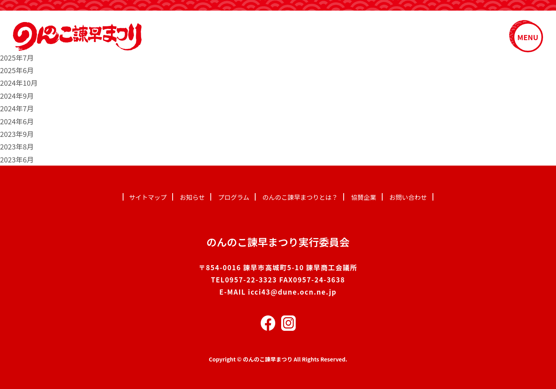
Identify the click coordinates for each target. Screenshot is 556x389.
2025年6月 (17, 70)
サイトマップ (148, 197)
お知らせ (192, 197)
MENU (527, 37)
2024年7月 (17, 108)
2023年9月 (17, 134)
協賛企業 (363, 197)
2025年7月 (17, 57)
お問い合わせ (408, 197)
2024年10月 (19, 82)
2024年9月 (17, 95)
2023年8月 (17, 146)
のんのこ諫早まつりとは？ (300, 197)
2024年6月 (17, 121)
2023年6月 (17, 159)
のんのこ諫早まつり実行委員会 (278, 241)
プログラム (233, 197)
